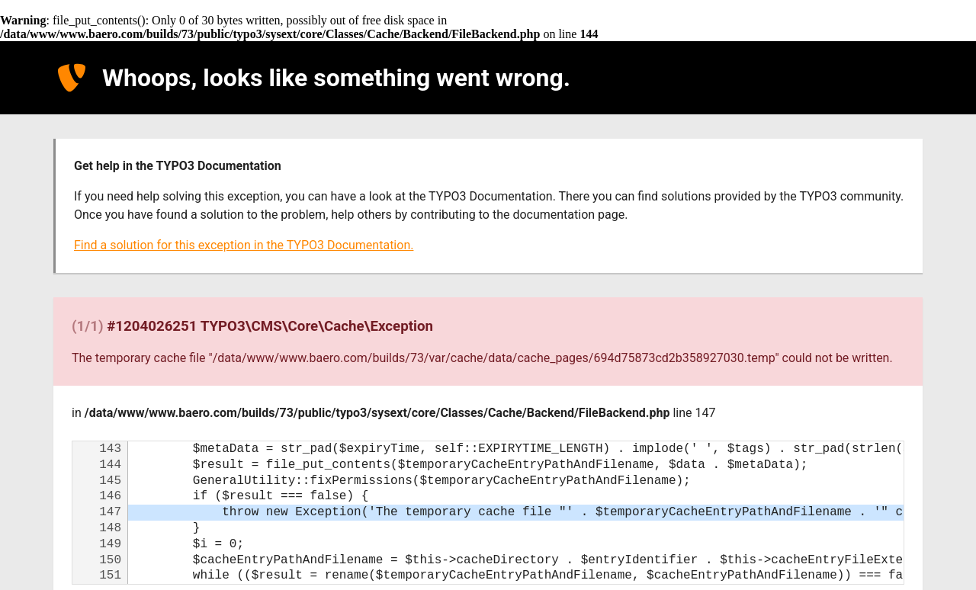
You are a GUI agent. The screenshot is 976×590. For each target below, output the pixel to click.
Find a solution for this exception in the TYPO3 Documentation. (243, 245)
